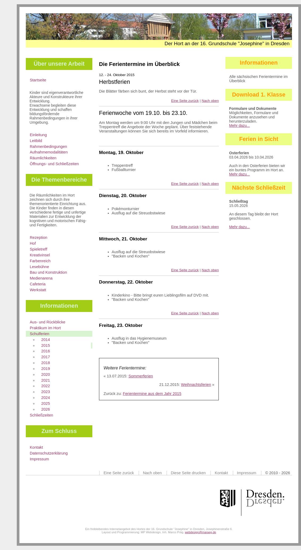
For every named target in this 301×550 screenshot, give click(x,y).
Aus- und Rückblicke (47, 322)
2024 (45, 397)
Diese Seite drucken (188, 473)
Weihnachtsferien (196, 384)
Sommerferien (141, 376)
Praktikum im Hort (45, 328)
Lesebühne (39, 267)
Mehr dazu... (239, 125)
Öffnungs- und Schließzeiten (54, 164)
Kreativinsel (40, 255)
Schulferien (39, 334)
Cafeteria (38, 284)
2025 (45, 403)
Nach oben (210, 101)
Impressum (39, 459)
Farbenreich (40, 261)
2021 (45, 380)
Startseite (38, 80)
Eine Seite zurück (185, 101)
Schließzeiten (41, 415)
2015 (45, 345)
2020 (45, 374)
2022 (45, 386)
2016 (45, 351)
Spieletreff (38, 249)
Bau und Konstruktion (48, 272)
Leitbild (36, 141)
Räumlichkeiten (43, 158)
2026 (45, 409)
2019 (45, 368)
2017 (45, 357)
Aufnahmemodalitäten (49, 152)
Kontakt (36, 447)
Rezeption (38, 237)
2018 (45, 363)
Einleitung (38, 135)
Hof (33, 243)
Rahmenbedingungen (48, 146)
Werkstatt (38, 290)
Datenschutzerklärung (49, 453)
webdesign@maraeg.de (200, 532)
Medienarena (41, 278)
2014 (45, 340)
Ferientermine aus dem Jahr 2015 (152, 393)
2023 (45, 392)
